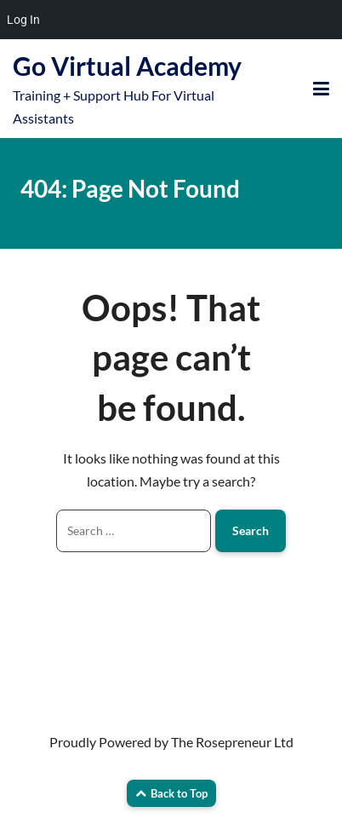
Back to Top (171, 793)
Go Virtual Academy (127, 65)
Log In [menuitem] (23, 19)
